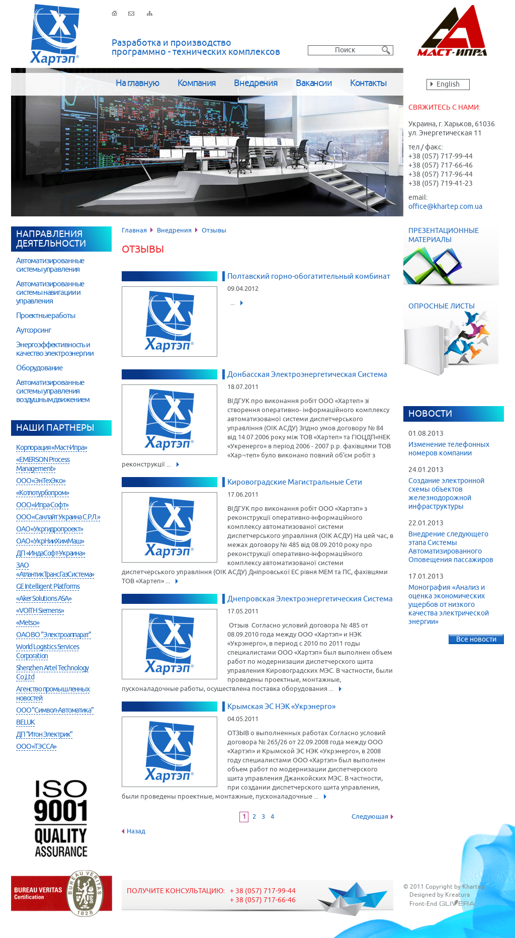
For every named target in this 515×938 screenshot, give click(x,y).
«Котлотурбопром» (42, 493)
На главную (137, 83)
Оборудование (39, 368)
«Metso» (27, 623)
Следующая (370, 817)
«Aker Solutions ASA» (43, 598)
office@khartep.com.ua (445, 206)
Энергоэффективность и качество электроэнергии (55, 349)
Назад (136, 831)
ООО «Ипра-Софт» (42, 505)
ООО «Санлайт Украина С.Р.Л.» (58, 517)
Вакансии (314, 83)
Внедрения (256, 83)
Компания (197, 83)
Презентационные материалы (451, 256)
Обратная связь (131, 14)
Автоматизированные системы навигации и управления (50, 292)
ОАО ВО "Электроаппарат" (53, 635)
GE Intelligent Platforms (47, 586)
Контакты (368, 83)
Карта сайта (149, 14)
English (448, 84)
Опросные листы (456, 339)
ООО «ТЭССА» (36, 746)
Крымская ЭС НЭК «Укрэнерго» (281, 707)
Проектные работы (45, 316)
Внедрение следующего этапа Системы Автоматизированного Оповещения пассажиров (450, 547)
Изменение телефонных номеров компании (448, 449)
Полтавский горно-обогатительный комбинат (308, 276)
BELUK (25, 722)
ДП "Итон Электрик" (44, 734)
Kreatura (457, 895)
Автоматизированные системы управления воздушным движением (53, 391)
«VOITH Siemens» (40, 610)
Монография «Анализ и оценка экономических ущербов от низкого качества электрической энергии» (448, 605)
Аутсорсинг (33, 330)
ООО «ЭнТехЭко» (40, 481)
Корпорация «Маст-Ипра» (51, 447)
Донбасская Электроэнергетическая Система (307, 374)
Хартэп (54, 34)
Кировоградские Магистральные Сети (294, 482)
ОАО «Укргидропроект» (49, 529)
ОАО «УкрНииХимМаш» (50, 541)
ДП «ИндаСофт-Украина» (50, 553)
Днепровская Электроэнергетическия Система (310, 599)
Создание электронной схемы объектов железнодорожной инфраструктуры (446, 494)
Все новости (476, 639)
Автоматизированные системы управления (50, 265)
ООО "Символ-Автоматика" (55, 710)
